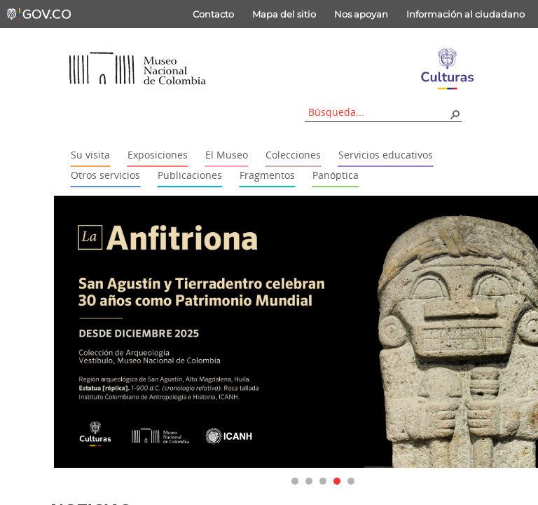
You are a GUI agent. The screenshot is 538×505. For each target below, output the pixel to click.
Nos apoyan (361, 14)
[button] (455, 114)
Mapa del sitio (284, 14)
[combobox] (378, 111)
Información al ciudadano (465, 14)
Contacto (213, 14)
